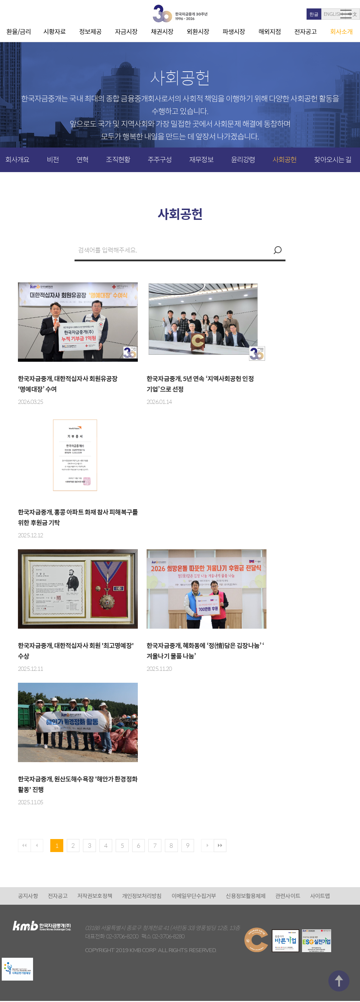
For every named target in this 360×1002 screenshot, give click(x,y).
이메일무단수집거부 (194, 896)
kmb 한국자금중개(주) (180, 13)
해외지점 (269, 31)
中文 (322, 14)
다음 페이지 (221, 846)
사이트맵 (320, 896)
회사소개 (341, 31)
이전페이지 (39, 846)
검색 (276, 250)
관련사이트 (287, 896)
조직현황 (118, 159)
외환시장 (198, 31)
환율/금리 (18, 31)
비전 (53, 159)
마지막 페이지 (235, 846)
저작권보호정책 (94, 896)
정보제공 (90, 31)
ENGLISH (303, 14)
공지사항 (28, 896)
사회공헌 (284, 159)
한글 (283, 14)
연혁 (82, 159)
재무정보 (201, 159)
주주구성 (160, 159)
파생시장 (234, 31)
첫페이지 (25, 846)
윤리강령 (243, 159)
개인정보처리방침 (142, 896)
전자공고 (305, 31)
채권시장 (162, 31)
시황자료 (54, 31)
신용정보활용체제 (245, 896)
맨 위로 (338, 867)
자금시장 (126, 31)
